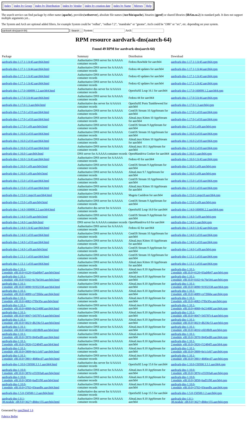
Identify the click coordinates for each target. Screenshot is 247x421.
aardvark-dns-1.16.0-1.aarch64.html (22, 153)
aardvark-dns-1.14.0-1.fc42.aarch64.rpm (194, 227)
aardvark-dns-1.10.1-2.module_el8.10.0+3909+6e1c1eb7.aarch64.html (30, 350)
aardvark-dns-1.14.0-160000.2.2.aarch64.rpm (197, 209)
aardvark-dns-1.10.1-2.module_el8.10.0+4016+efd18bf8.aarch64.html (30, 328)
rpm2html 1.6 (25, 410)
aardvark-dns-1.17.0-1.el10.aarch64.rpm (194, 112)
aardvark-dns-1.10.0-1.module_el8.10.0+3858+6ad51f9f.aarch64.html (30, 379)
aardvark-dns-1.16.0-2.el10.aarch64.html (25, 133)
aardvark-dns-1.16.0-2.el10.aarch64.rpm (194, 133)
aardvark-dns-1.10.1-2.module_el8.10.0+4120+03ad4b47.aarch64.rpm (199, 271)
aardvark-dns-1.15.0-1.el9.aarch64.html (25, 202)
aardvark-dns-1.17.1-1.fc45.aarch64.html (25, 61)
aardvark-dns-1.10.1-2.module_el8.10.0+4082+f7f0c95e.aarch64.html (30, 300)
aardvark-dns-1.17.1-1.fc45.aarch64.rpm (194, 61)
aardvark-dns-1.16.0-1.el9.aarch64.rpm (193, 166)
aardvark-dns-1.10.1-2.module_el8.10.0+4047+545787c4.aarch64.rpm (199, 314)
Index (7, 5)
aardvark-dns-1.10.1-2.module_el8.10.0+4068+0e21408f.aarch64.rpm (199, 307)
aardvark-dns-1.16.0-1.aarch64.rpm (191, 153)
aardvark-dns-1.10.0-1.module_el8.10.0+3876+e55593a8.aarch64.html (31, 371)
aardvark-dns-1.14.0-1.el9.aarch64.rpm (193, 249)
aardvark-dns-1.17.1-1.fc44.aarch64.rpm (194, 69)
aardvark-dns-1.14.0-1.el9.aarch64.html (25, 249)
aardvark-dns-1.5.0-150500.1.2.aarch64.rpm (196, 393)
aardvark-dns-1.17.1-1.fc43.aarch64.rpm (194, 76)
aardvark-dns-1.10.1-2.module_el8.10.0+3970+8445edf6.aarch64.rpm (199, 335)
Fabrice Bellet (9, 416)
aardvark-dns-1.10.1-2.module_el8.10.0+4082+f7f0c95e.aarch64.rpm (199, 300)
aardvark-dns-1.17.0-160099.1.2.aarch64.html (28, 90)
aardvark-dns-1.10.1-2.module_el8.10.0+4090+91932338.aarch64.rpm (199, 285)
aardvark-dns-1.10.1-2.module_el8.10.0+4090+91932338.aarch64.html (31, 285)
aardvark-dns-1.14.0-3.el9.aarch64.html (25, 216)
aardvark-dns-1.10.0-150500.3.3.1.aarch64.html (29, 364)
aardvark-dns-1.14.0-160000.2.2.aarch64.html (28, 209)
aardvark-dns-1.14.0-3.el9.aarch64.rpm (193, 216)
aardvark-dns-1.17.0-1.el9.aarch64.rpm (193, 126)
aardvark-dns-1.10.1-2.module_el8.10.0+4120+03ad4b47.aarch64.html (31, 271)
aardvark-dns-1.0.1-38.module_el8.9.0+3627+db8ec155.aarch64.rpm (199, 400)
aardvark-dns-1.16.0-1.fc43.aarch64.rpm (194, 159)
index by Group (23, 5)
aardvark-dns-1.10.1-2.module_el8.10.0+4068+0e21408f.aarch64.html (30, 307)
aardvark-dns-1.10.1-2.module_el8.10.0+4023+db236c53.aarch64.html (31, 321)
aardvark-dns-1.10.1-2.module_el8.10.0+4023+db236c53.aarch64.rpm (199, 321)
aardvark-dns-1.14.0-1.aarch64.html (22, 222)
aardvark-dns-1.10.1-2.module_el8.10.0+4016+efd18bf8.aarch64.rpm (199, 328)
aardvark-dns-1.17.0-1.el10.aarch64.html (25, 112)
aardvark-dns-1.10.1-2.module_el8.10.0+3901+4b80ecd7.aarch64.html (31, 357)
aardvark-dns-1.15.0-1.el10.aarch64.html (25, 180)
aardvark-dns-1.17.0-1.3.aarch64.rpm (192, 105)
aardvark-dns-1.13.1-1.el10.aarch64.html (25, 256)
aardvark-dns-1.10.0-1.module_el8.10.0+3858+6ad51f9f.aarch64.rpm (199, 379)
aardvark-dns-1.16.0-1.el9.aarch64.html (25, 166)
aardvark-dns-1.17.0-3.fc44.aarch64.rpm (194, 97)
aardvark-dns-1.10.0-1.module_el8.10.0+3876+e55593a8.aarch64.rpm (199, 371)
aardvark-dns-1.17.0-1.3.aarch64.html (24, 105)
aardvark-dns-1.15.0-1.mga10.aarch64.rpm (195, 195)
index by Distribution (47, 5)
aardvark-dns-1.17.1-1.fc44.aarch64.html (25, 69)
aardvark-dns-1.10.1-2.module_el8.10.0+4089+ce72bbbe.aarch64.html (30, 292)
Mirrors (138, 5)
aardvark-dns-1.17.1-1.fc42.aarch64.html (25, 83)
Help (149, 5)
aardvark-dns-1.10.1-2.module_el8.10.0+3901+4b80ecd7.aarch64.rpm (199, 357)
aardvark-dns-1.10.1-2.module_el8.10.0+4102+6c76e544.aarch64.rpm (199, 278)
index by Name (122, 5)
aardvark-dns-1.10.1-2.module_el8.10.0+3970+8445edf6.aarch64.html (30, 335)
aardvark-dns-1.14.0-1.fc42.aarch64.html (25, 227)
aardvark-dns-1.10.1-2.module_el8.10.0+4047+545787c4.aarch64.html (31, 314)
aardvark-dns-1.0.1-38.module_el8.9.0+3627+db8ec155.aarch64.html (31, 400)
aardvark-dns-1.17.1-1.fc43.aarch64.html (25, 76)
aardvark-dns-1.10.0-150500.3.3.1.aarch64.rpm (198, 364)
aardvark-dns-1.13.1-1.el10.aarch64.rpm (194, 256)
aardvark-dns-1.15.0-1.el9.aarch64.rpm (193, 202)
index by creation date (97, 5)
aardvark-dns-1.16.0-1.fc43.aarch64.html (25, 159)
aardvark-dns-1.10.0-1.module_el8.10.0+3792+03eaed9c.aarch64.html (30, 386)
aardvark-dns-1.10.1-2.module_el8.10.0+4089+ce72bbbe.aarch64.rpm (199, 292)
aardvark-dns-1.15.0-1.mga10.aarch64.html (27, 195)
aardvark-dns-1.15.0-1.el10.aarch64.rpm (194, 180)
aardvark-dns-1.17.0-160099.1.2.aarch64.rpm (197, 90)
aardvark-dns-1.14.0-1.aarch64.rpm (191, 222)
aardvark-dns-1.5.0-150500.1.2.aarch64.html (27, 393)
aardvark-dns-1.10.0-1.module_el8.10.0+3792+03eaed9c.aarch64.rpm (199, 386)
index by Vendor (72, 5)
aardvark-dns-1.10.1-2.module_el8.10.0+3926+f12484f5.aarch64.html (30, 343)
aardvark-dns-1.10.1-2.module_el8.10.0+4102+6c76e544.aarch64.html (31, 278)
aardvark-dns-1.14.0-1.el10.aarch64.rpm (194, 235)
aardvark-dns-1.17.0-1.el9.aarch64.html (25, 126)
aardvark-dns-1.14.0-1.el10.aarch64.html (25, 235)
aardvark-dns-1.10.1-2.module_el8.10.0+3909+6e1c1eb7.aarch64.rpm (199, 350)
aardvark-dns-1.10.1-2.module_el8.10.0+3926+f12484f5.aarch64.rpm (199, 343)
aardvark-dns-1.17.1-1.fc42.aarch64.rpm (194, 83)
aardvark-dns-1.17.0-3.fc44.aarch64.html (25, 97)
